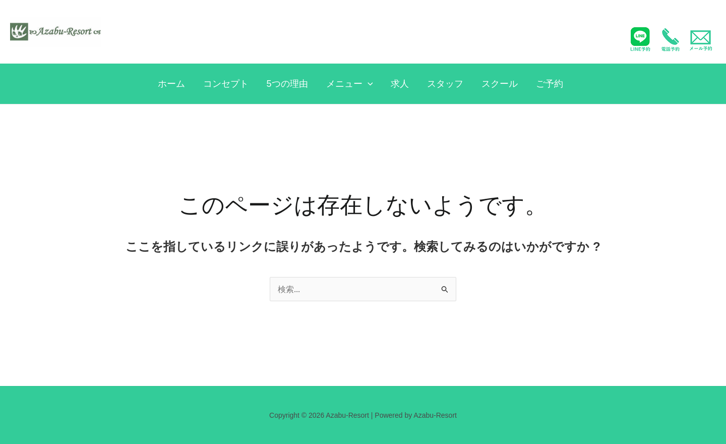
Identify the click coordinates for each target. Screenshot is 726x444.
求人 (400, 84)
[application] (367, 84)
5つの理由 (287, 84)
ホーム (171, 84)
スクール (499, 84)
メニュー (349, 84)
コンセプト (226, 84)
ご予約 (549, 84)
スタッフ (445, 84)
